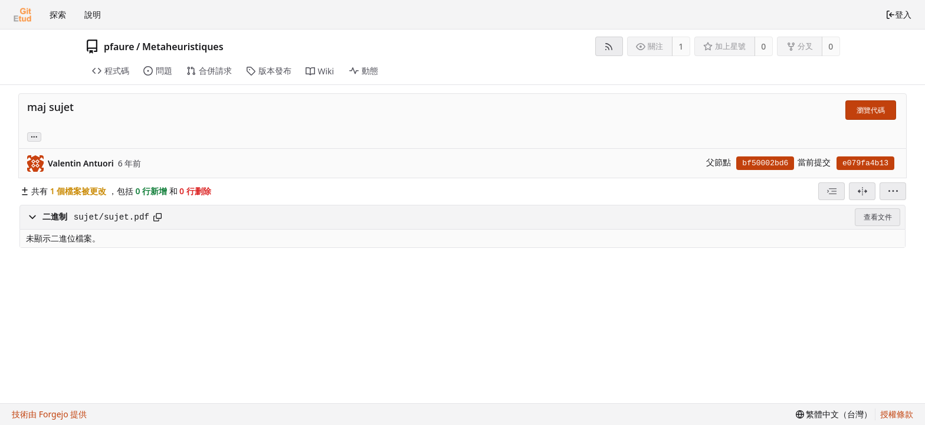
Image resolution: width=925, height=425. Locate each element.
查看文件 (878, 217)
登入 (898, 14)
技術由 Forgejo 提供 (49, 414)
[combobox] (831, 191)
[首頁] (22, 14)
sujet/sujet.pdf (111, 217)
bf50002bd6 (765, 163)
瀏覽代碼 (871, 110)
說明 (92, 14)
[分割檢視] (862, 191)
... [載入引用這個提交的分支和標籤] (34, 136)
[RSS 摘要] (609, 46)
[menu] (893, 191)
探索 (58, 14)
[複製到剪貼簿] (157, 217)
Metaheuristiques (183, 47)
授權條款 (896, 414)
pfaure (119, 47)
